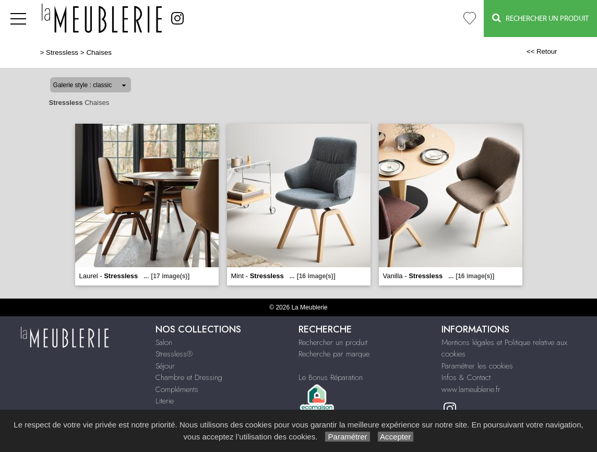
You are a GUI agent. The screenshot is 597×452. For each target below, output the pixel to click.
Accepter (395, 436)
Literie (165, 401)
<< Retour (542, 51)
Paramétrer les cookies (477, 366)
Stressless (62, 52)
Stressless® (174, 354)
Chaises (99, 52)
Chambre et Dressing (189, 377)
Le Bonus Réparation (330, 377)
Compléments (177, 389)
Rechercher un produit (332, 342)
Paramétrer (347, 436)
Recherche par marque (333, 354)
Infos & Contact (466, 377)
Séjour (165, 366)
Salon (164, 342)
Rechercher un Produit (540, 18)
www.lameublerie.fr (470, 389)
